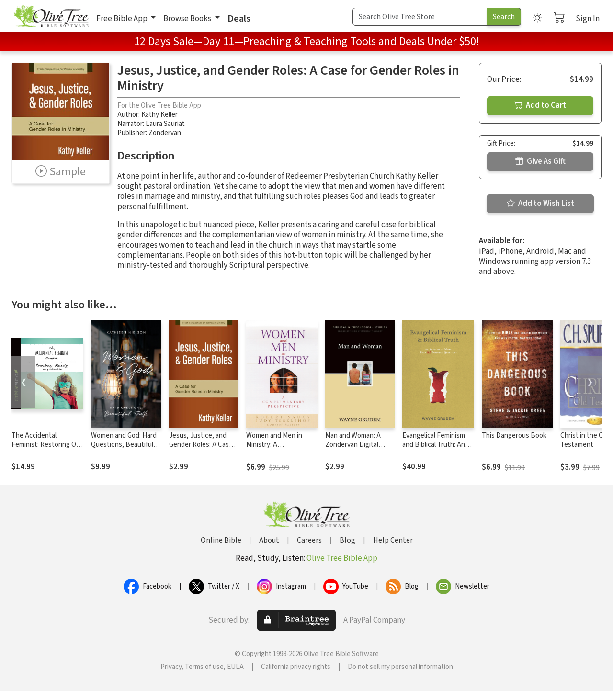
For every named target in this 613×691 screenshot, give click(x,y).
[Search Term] (420, 17)
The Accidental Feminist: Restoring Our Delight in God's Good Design (46, 449)
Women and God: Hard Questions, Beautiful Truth (124, 444)
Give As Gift (540, 161)
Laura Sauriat (165, 124)
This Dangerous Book (514, 435)
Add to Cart (540, 105)
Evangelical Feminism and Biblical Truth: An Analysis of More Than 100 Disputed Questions (438, 449)
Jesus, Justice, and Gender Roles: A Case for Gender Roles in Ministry (201, 449)
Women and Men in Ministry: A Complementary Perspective (274, 449)
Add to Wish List (540, 203)
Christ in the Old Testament (584, 440)
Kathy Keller (159, 115)
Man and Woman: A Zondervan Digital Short (353, 444)
